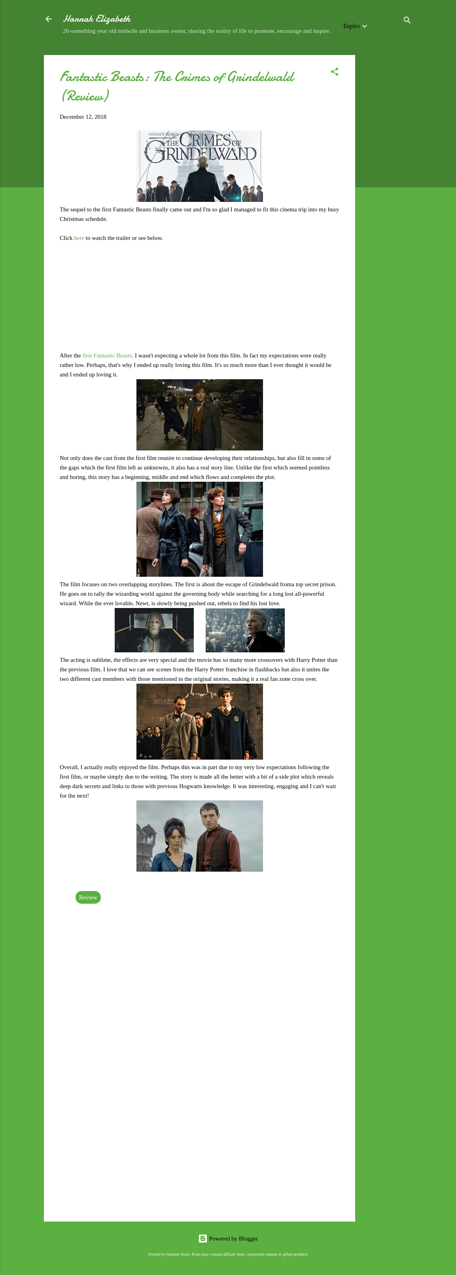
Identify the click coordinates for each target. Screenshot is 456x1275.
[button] (334, 73)
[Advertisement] (386, 174)
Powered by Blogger (228, 1238)
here (80, 238)
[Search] (407, 22)
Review (88, 897)
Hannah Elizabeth (96, 18)
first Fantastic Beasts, (107, 355)
